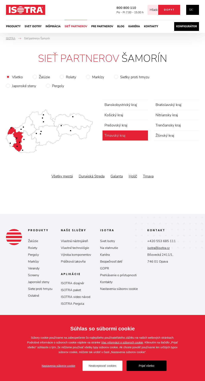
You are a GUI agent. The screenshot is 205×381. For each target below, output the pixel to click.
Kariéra (134, 26)
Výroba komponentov (76, 255)
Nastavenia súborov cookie (119, 289)
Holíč (133, 176)
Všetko (17, 77)
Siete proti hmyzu (40, 289)
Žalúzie (44, 77)
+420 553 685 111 (161, 241)
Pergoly (58, 86)
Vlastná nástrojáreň (74, 241)
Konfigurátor (186, 26)
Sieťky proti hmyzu (134, 77)
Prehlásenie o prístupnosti (118, 275)
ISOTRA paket (71, 290)
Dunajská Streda (92, 176)
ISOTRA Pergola (72, 304)
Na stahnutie (109, 248)
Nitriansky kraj (167, 115)
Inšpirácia (52, 26)
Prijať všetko (146, 365)
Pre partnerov (102, 26)
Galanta (117, 176)
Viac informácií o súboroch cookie (122, 342)
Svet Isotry (107, 241)
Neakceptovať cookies (102, 365)
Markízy (98, 77)
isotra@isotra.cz (158, 248)
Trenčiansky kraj (168, 125)
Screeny (33, 275)
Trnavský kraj (115, 135)
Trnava (148, 176)
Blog (120, 26)
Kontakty (151, 26)
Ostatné (33, 295)
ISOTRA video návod (75, 297)
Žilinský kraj (165, 135)
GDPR (104, 268)
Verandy (33, 268)
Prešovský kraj (116, 125)
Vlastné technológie (75, 248)
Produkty (13, 26)
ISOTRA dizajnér (72, 283)
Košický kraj (114, 115)
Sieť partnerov (76, 26)
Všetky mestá (62, 176)
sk (191, 10)
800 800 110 (121, 8)
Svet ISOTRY (33, 26)
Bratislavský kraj (168, 104)
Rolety (71, 77)
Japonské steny (24, 86)
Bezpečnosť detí (111, 261)
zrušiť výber (144, 135)
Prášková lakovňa (73, 261)
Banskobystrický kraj (121, 104)
